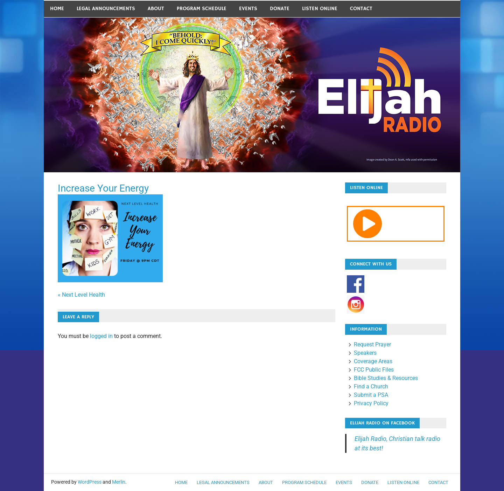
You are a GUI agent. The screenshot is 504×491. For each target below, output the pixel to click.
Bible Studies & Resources (386, 378)
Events (248, 8)
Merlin (118, 482)
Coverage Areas (373, 361)
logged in (101, 336)
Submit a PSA (371, 395)
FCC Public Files (374, 369)
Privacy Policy (371, 403)
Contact (361, 8)
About (156, 8)
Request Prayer (372, 344)
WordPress (90, 482)
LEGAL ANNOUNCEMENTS (106, 8)
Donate (279, 8)
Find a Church (371, 386)
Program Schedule (201, 8)
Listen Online (319, 8)
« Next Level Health (81, 294)
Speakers (365, 353)
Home (57, 8)
